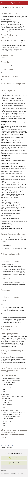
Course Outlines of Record (10, 445)
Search (26, 2)
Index (22, 473)
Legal (12, 473)
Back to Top (14, 467)
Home (2, 445)
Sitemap (17, 473)
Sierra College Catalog (14, 3)
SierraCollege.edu (5, 473)
